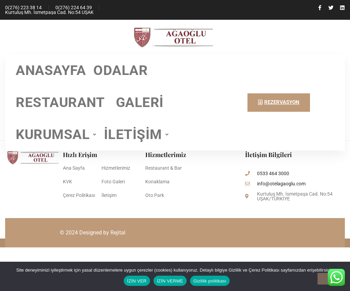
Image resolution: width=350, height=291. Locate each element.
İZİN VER (137, 281)
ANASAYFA (51, 70)
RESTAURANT (62, 102)
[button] (56, 135)
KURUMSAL (56, 134)
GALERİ (140, 102)
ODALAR (120, 70)
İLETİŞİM (136, 134)
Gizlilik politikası (210, 281)
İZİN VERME (170, 281)
